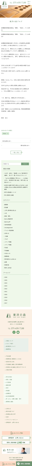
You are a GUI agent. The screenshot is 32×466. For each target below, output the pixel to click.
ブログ (4, 133)
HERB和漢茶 (7, 224)
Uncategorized (8, 227)
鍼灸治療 (8, 385)
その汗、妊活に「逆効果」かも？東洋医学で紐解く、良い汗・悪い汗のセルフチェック (16, 174)
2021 (5, 291)
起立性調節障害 (10, 396)
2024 (5, 283)
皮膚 (5, 262)
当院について (9, 340)
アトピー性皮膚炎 (9, 230)
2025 (5, 280)
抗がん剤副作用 (8, 219)
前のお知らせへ (25, 145)
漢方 (7, 388)
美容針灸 (6, 265)
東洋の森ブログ (10, 411)
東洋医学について (11, 346)
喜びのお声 (7, 222)
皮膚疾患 (8, 393)
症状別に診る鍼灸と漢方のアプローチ (16, 367)
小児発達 (8, 382)
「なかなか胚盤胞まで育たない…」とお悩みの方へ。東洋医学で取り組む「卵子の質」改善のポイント (16, 180)
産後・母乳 (7, 216)
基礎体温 (6, 256)
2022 (5, 288)
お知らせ (6, 233)
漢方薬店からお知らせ (10, 259)
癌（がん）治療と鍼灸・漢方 (13, 399)
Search (25, 164)
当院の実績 (9, 369)
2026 (5, 277)
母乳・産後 (9, 379)
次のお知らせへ (6, 141)
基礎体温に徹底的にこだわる (13, 359)
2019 (5, 297)
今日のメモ (7, 253)
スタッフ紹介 (9, 343)
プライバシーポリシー (12, 419)
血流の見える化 (10, 361)
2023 (5, 286)
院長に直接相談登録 (16, 442)
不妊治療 (8, 356)
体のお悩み (9, 376)
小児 (5, 213)
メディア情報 (7, 242)
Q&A (7, 417)
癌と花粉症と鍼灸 (9, 195)
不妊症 (6, 247)
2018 (5, 300)
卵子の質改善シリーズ (10, 192)
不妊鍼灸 (6, 250)
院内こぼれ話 (7, 267)
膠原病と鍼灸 (9, 401)
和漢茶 (8, 390)
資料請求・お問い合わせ (12, 422)
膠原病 (6, 204)
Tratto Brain (19, 459)
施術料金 (8, 349)
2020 (5, 294)
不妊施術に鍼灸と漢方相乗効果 (14, 364)
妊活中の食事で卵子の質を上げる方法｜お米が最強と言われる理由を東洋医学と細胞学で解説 (16, 187)
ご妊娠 (6, 236)
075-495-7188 (18, 2)
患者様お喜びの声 (11, 414)
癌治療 (6, 207)
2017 (5, 303)
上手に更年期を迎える (10, 210)
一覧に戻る (16, 152)
